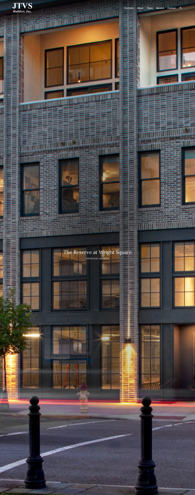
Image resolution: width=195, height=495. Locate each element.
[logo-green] (22, 8)
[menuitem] (129, 8)
